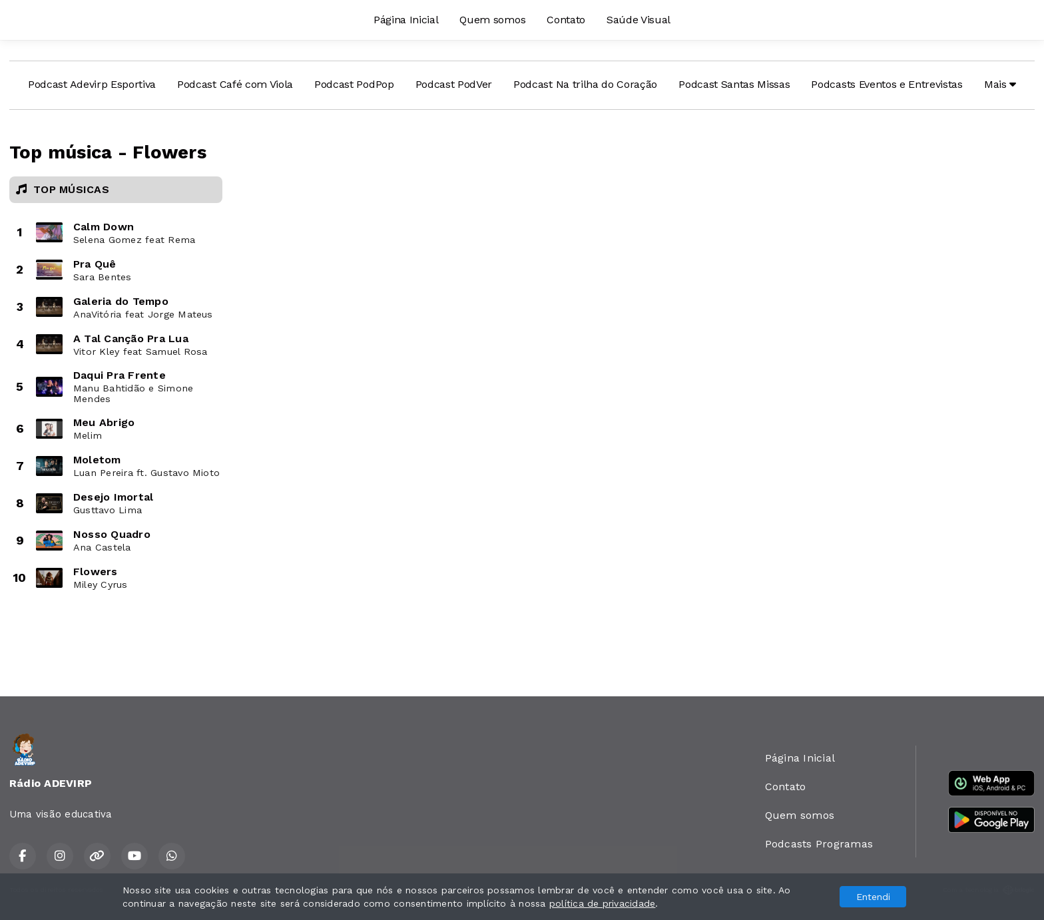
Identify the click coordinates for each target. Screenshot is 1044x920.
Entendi (873, 896)
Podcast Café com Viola (235, 84)
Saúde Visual (638, 19)
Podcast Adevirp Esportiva (92, 84)
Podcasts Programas (819, 843)
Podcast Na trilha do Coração (585, 84)
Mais (1000, 84)
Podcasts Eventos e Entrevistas (886, 84)
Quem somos (492, 19)
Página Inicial (406, 19)
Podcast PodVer (454, 84)
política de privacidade (602, 903)
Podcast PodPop (354, 84)
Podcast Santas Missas (734, 84)
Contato (566, 19)
